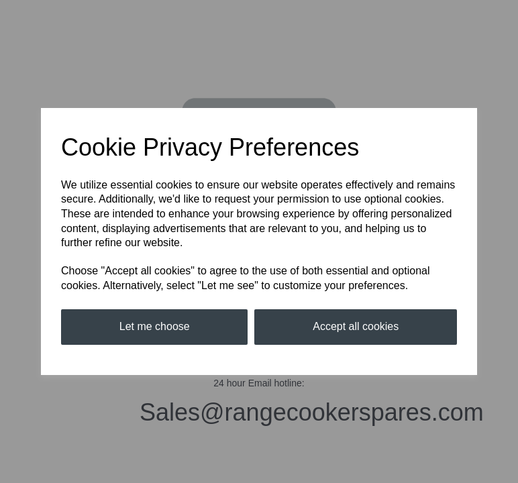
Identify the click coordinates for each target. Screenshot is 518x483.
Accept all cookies (356, 326)
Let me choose (154, 326)
